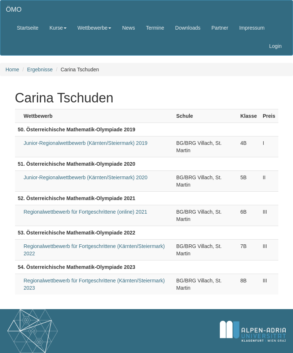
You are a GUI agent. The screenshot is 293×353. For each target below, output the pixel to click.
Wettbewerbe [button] (94, 28)
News (128, 28)
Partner (219, 28)
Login (275, 46)
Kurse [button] (58, 28)
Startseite (27, 28)
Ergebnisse (40, 69)
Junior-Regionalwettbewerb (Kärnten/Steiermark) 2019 (86, 143)
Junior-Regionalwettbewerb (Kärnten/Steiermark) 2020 (86, 177)
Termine (155, 28)
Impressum (251, 28)
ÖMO (14, 9)
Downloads (187, 28)
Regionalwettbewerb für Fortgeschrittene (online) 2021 (85, 212)
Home (12, 69)
